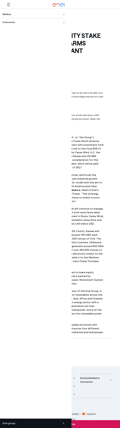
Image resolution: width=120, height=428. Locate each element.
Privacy (34, 413)
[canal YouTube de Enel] (31, 405)
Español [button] (89, 414)
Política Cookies (51, 413)
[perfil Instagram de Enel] (38, 405)
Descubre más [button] (15, 386)
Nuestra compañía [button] (18, 378)
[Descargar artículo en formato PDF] (35, 351)
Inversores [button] (13, 394)
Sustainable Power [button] (55, 386)
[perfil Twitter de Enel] (17, 405)
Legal (24, 413)
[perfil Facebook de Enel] (10, 405)
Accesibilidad (71, 413)
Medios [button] (48, 378)
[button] (8, 4)
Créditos (12, 413)
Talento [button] (48, 394)
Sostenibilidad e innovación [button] (90, 380)
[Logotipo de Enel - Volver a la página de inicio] (59, 4)
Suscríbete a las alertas (60, 424)
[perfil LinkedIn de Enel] (24, 405)
